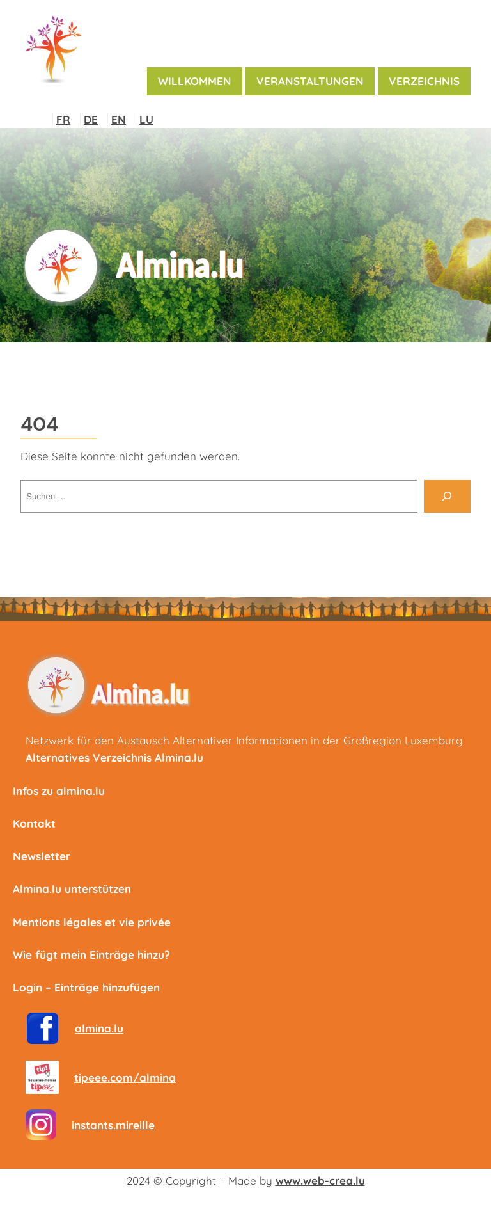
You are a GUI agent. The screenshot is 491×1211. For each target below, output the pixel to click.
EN (118, 119)
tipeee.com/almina (125, 1077)
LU (146, 119)
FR (63, 119)
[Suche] (447, 496)
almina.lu (99, 1028)
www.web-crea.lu (320, 1180)
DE (91, 119)
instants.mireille (113, 1125)
